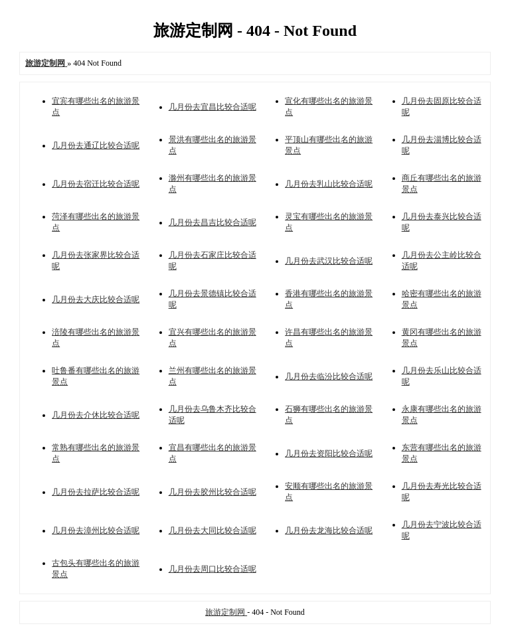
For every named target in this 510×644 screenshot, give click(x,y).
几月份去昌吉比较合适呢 (212, 222)
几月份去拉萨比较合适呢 (95, 492)
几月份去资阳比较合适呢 (329, 453)
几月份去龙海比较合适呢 (329, 530)
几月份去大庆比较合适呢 (95, 299)
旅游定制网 (226, 612)
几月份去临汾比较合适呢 (329, 376)
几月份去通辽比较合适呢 (95, 145)
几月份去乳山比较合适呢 (329, 184)
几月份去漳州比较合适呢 (95, 530)
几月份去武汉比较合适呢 (329, 261)
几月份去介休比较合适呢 (95, 415)
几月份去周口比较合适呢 (212, 569)
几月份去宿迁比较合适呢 (95, 184)
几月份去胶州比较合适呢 (212, 492)
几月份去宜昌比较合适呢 (212, 107)
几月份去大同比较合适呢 (212, 530)
